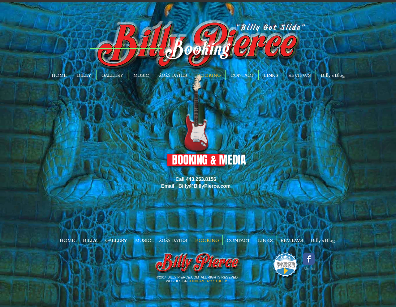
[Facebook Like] (307, 278)
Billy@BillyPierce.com (205, 186)
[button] (197, 159)
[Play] (285, 270)
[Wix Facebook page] (309, 259)
